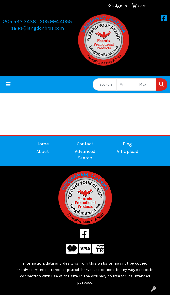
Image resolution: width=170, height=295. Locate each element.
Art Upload (128, 151)
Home (42, 144)
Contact (85, 144)
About (42, 151)
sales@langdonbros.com (37, 28)
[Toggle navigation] (8, 84)
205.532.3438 (19, 21)
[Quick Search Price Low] (126, 84)
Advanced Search (85, 154)
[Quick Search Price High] (146, 84)
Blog (127, 144)
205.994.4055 (56, 21)
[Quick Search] (105, 84)
